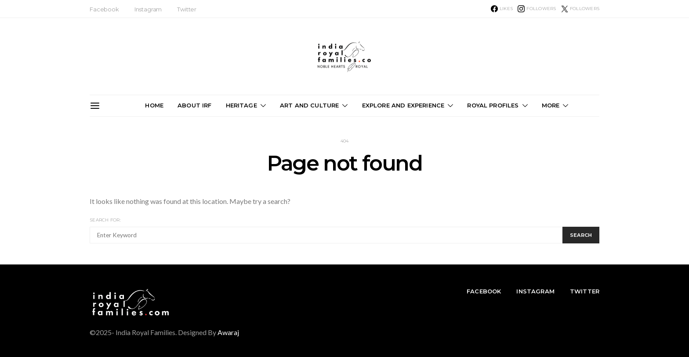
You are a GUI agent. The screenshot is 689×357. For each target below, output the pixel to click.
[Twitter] (580, 8)
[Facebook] (502, 8)
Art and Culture (309, 105)
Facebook (104, 9)
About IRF (194, 105)
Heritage (241, 105)
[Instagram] (537, 8)
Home (154, 105)
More (551, 105)
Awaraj (228, 332)
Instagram (148, 9)
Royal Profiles (493, 105)
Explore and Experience (403, 105)
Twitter (186, 9)
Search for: (105, 220)
